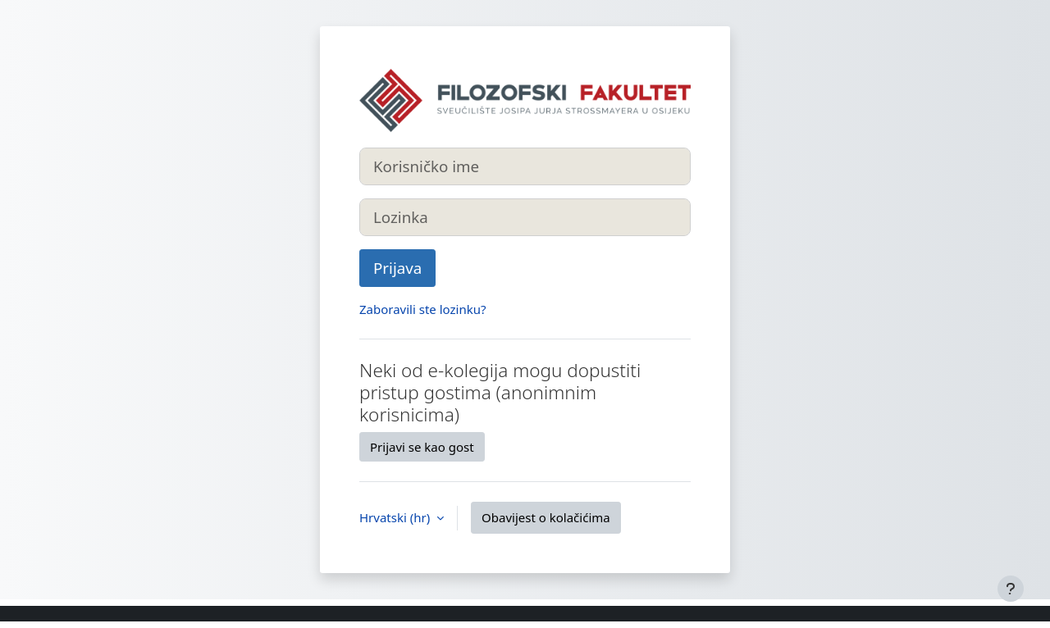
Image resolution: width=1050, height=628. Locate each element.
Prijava (397, 267)
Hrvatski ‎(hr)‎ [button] (396, 517)
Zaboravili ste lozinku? (422, 309)
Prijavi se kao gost (422, 447)
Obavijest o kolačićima (546, 517)
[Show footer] (1011, 589)
